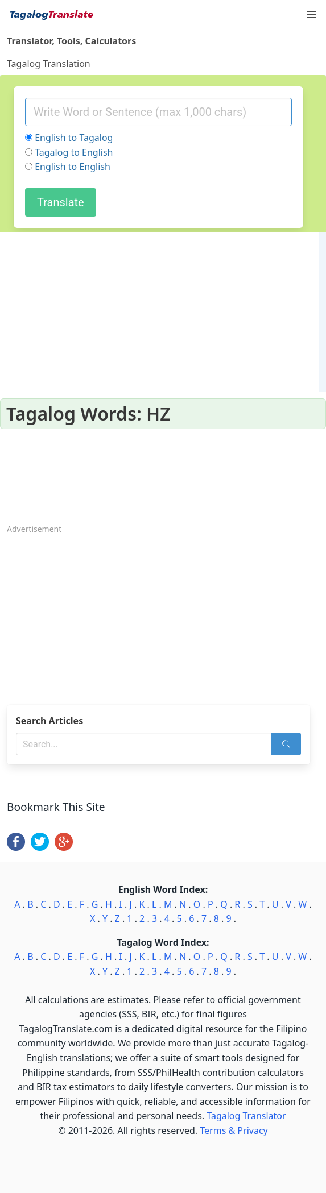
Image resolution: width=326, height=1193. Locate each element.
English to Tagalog (74, 137)
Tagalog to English (74, 152)
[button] (311, 15)
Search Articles (49, 720)
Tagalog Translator (246, 1115)
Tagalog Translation (48, 63)
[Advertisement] (163, 616)
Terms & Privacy (233, 1130)
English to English (72, 166)
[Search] (286, 744)
